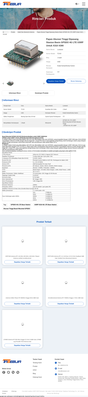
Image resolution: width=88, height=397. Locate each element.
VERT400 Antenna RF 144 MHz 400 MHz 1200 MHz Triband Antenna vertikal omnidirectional (22, 257)
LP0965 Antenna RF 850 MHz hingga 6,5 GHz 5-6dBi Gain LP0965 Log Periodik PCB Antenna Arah (22, 340)
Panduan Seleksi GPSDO (29, 151)
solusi (34, 370)
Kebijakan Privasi (5, 392)
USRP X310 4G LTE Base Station (45, 204)
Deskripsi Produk (41, 93)
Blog (34, 373)
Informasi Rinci (15, 93)
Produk (13, 32)
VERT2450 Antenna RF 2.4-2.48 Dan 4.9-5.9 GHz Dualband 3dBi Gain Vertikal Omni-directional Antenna (65, 257)
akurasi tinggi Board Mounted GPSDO (16, 208)
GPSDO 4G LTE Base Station (20, 204)
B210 (24, 146)
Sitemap (14, 391)
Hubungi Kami (37, 377)
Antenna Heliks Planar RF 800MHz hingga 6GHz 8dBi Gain (22, 298)
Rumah (5, 32)
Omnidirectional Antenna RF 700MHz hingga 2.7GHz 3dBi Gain (65, 298)
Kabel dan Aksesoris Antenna (26, 32)
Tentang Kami (37, 362)
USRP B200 (19, 146)
